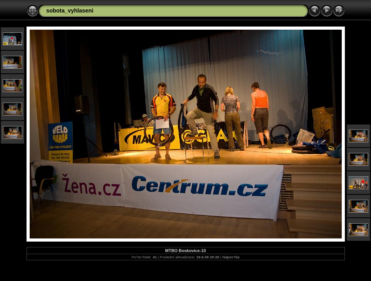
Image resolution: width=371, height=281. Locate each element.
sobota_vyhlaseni (70, 10)
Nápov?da (231, 257)
